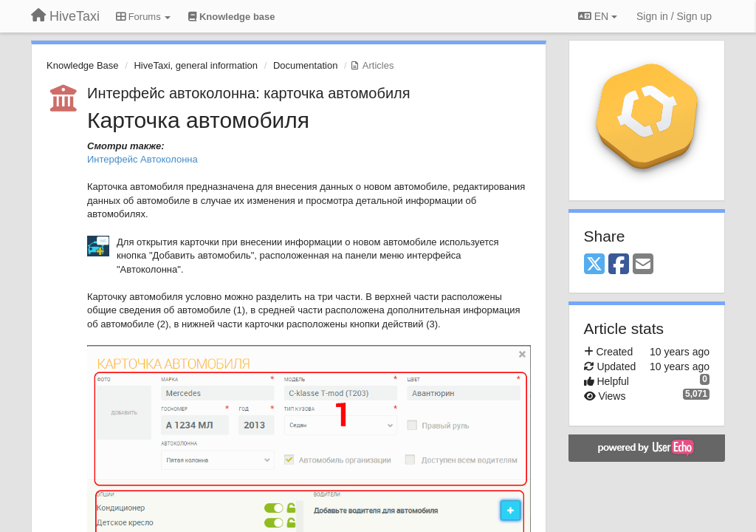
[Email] (643, 265)
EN (597, 16)
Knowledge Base (83, 65)
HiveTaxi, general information (196, 65)
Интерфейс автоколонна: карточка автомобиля (248, 93)
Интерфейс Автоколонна (142, 159)
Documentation (305, 65)
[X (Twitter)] (594, 265)
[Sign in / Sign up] (674, 16)
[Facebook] (618, 265)
